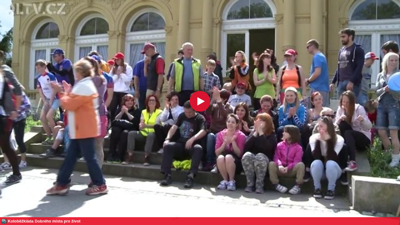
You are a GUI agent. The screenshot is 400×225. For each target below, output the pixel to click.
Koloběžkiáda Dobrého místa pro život (44, 221)
